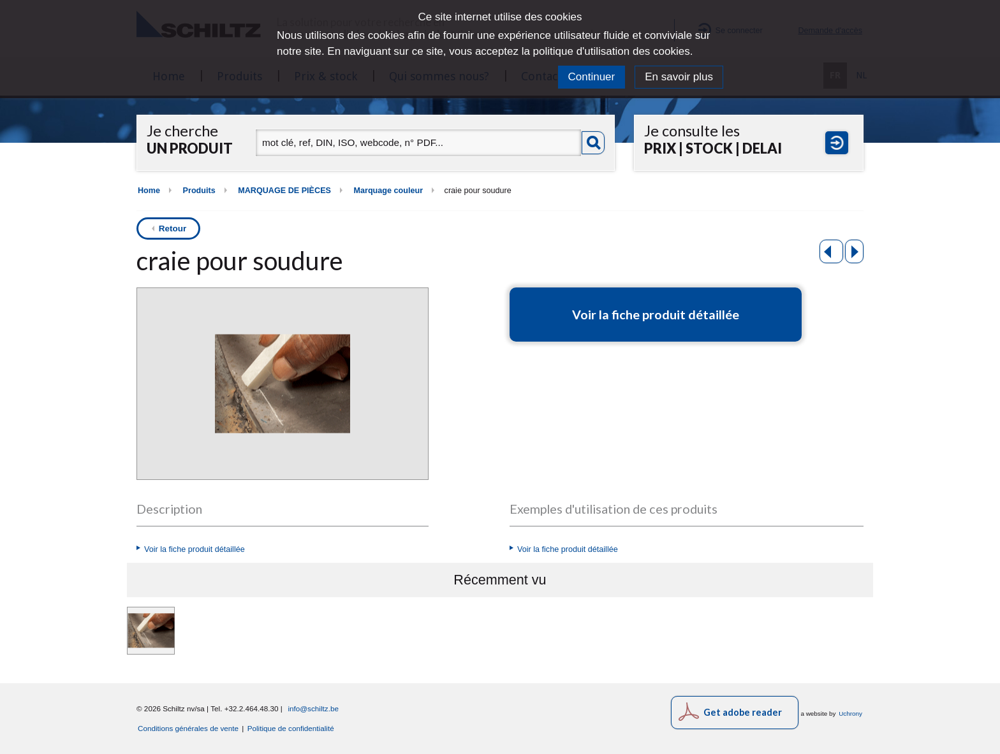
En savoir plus (679, 77)
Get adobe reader (742, 712)
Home (149, 190)
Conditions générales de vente (188, 728)
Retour (173, 228)
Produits (199, 190)
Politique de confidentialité (290, 728)
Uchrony (850, 713)
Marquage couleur (388, 190)
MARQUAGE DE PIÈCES (284, 190)
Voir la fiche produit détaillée (194, 549)
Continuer (591, 77)
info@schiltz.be (313, 708)
